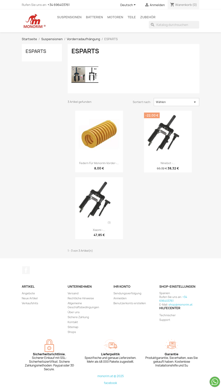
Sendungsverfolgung (127, 293)
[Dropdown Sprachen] (128, 5)
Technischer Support (167, 317)
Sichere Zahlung (78, 317)
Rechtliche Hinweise (81, 298)
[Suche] (174, 25)
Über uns (74, 312)
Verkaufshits (30, 303)
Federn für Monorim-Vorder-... (99, 163)
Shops (72, 332)
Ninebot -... (168, 163)
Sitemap (73, 327)
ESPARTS (36, 51)
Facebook (26, 270)
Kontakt (73, 322)
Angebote (28, 293)
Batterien (94, 17)
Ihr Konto (121, 286)
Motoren (115, 17)
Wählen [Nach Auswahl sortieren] (176, 102)
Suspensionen (69, 17)
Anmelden (120, 298)
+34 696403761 (59, 5)
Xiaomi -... (99, 230)
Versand (73, 293)
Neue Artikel (30, 298)
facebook (110, 383)
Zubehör (147, 17)
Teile (132, 17)
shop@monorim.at (180, 304)
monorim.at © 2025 (110, 376)
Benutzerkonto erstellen (129, 303)
